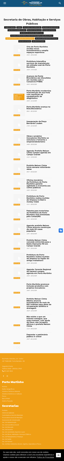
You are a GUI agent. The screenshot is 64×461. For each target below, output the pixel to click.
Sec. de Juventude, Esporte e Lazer (13, 432)
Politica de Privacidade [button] (45, 457)
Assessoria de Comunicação (11, 420)
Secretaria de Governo (49, 30)
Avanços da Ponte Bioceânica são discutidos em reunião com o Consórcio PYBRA (39, 79)
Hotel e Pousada (7, 401)
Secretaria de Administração (50, 27)
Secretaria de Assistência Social (17, 30)
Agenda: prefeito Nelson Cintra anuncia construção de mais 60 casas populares (39, 228)
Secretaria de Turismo (38, 41)
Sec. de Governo (7, 429)
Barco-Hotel (6, 398)
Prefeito (19, 27)
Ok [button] (58, 455)
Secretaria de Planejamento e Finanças (46, 38)
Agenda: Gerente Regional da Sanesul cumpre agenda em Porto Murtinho (39, 271)
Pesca (4, 396)
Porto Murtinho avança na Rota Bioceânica (38, 108)
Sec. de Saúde (6, 439)
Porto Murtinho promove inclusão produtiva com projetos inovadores (38, 286)
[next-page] (18, 347)
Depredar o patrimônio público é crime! (37, 336)
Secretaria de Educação (34, 30)
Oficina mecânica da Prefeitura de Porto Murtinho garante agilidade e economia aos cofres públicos (38, 184)
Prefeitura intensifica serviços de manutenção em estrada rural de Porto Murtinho (38, 64)
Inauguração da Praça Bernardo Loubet (36, 122)
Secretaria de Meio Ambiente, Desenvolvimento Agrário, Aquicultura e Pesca (31, 36)
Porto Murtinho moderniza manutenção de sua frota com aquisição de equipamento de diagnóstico (39, 94)
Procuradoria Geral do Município (12, 417)
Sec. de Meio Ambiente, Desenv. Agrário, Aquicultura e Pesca (21, 444)
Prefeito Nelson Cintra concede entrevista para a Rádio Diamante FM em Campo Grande (39, 243)
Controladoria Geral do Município (12, 415)
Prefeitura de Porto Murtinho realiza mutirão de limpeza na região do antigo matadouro (38, 257)
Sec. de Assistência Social (10, 425)
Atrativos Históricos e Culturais (12, 394)
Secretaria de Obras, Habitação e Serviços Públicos (19, 38)
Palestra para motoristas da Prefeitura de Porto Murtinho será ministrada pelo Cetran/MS (38, 213)
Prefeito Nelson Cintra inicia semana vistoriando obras (38, 167)
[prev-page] (15, 347)
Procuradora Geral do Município (32, 27)
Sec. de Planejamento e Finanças (12, 437)
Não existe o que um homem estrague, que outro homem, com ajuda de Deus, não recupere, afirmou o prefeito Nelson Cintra (38, 321)
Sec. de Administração (9, 422)
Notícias (17, 55)
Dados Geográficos (8, 389)
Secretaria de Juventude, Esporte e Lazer (32, 33)
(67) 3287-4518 (7, 371)
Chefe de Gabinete (10, 27)
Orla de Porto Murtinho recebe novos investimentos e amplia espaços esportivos (37, 49)
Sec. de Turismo (7, 441)
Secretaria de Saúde (24, 41)
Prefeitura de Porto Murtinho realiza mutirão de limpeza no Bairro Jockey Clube (38, 199)
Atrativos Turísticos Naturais (11, 391)
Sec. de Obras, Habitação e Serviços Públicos (16, 434)
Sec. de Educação (7, 427)
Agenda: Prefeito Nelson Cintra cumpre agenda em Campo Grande (39, 153)
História (4, 386)
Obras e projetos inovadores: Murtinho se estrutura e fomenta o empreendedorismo (38, 139)
